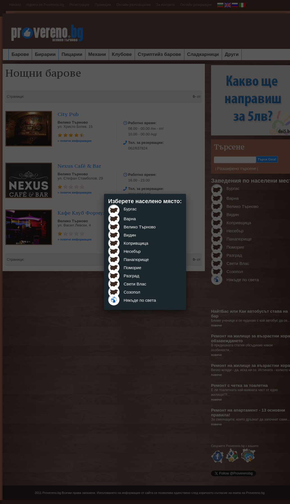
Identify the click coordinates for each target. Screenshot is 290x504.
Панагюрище (136, 259)
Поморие (132, 267)
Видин (130, 235)
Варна (130, 218)
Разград (131, 275)
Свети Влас (135, 283)
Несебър (132, 251)
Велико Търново (140, 226)
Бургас (130, 208)
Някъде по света (140, 300)
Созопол (132, 292)
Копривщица (136, 243)
